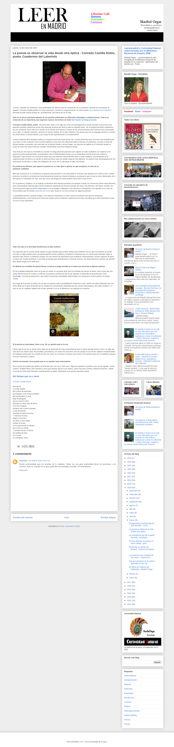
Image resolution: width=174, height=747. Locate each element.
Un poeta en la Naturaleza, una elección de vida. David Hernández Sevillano (146, 422)
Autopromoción (130, 680)
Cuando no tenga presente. (85, 120)
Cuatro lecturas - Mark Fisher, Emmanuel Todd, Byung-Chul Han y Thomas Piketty (147, 311)
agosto (132, 505)
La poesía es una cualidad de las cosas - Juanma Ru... (141, 556)
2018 (129, 487)
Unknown (23, 461)
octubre (132, 498)
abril (131, 516)
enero (132, 578)
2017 (129, 582)
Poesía (127, 724)
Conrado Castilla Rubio (22, 382)
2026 (129, 458)
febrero (132, 574)
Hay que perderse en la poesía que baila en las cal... (142, 562)
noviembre (134, 494)
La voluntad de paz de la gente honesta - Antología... (142, 536)
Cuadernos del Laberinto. (102, 110)
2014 (129, 593)
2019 (129, 484)
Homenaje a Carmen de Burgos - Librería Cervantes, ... (142, 549)
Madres (127, 706)
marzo (132, 520)
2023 (129, 469)
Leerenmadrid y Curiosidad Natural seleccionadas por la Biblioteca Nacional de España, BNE (142, 50)
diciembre (133, 491)
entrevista (128, 689)
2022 (129, 473)
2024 (129, 465)
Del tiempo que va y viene (26, 376)
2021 (129, 476)
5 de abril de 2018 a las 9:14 (39, 461)
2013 (129, 597)
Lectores (127, 702)
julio (131, 509)
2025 (129, 462)
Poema (127, 720)
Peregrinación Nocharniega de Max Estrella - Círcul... (141, 524)
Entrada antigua (108, 517)
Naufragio (17, 276)
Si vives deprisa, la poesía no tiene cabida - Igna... (141, 542)
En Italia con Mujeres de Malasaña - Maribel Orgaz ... (142, 568)
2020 (129, 480)
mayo (131, 513)
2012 (129, 600)
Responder (23, 470)
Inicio (66, 517)
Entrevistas (128, 693)
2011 (129, 604)
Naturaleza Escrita (131, 711)
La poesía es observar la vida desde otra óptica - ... (141, 530)
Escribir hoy (129, 698)
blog (66, 191)
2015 (129, 589)
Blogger (104, 742)
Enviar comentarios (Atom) (69, 526)
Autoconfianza (130, 676)
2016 (129, 586)
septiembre (134, 502)
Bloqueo (127, 684)
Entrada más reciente (23, 517)
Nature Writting (130, 715)
